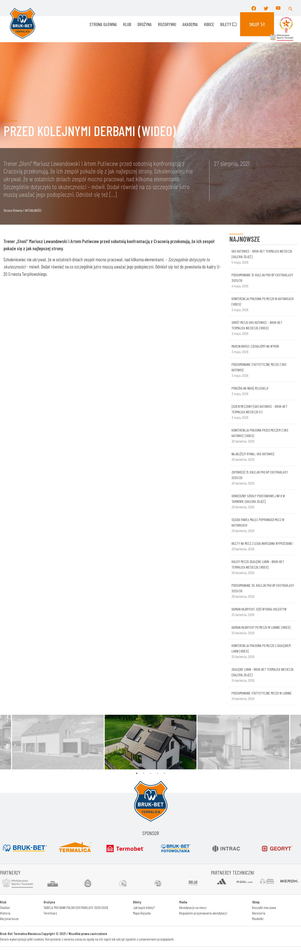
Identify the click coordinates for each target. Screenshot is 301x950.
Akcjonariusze (9, 918)
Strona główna (103, 24)
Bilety (228, 24)
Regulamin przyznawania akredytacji (203, 913)
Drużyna (144, 24)
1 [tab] (136, 773)
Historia (5, 913)
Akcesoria (258, 913)
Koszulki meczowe (264, 907)
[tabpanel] (150, 742)
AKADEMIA (190, 24)
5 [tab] (164, 773)
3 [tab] (150, 773)
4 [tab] (157, 773)
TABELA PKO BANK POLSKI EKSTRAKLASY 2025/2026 (76, 907)
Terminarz (50, 913)
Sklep (257, 24)
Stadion (5, 907)
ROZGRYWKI (167, 24)
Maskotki (257, 918)
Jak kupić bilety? (144, 907)
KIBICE (209, 24)
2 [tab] (143, 773)
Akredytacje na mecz (192, 907)
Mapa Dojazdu (142, 913)
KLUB (127, 24)
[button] (290, 8)
